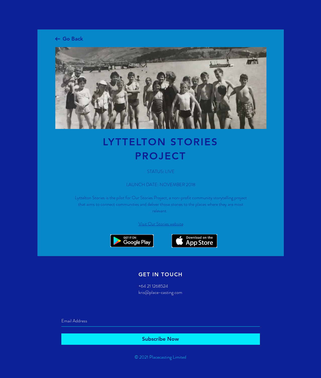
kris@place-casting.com (160, 292)
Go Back (73, 39)
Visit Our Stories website (161, 224)
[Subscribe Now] (160, 339)
